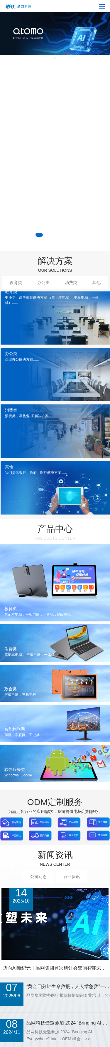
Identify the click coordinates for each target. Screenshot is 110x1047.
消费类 (71, 282)
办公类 (43, 282)
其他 (96, 282)
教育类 (16, 282)
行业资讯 (71, 876)
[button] (39, 235)
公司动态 (38, 876)
